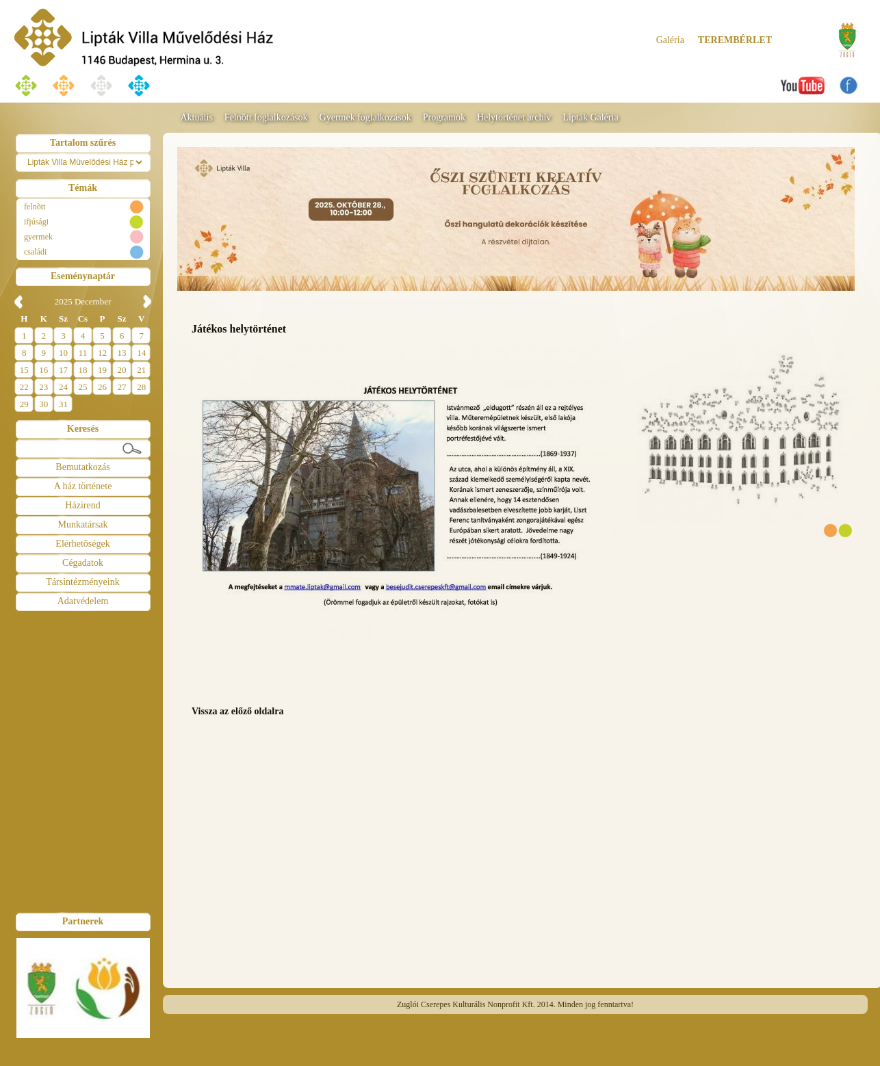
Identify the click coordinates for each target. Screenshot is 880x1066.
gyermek (38, 237)
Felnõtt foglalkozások (266, 117)
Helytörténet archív (514, 117)
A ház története (83, 486)
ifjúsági (36, 221)
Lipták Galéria (590, 117)
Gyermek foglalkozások (365, 117)
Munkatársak (82, 524)
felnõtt (34, 206)
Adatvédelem (83, 601)
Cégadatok (82, 563)
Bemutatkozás (82, 467)
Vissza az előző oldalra (237, 711)
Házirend (82, 505)
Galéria (670, 40)
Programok (444, 117)
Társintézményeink (82, 582)
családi (35, 252)
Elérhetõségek (82, 543)
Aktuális (196, 117)
